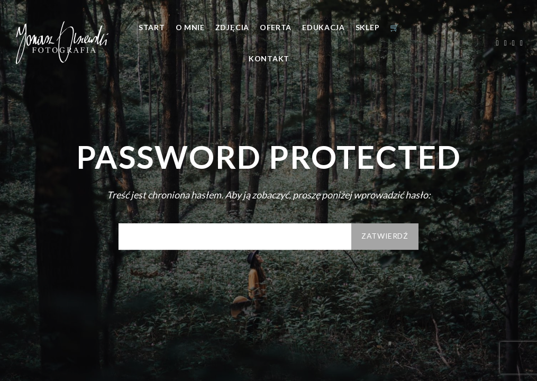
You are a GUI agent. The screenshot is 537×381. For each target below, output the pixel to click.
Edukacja (323, 27)
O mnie (190, 27)
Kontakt (269, 58)
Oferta (276, 27)
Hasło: (235, 236)
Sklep (368, 27)
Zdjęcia (232, 27)
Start (152, 27)
